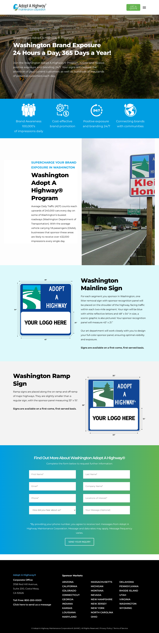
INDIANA (67, 603)
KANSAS (67, 608)
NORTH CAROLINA (102, 612)
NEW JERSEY (99, 603)
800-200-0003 (32, 600)
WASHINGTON (127, 603)
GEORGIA (67, 599)
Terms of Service (121, 628)
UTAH (122, 595)
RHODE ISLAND (128, 590)
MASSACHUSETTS (101, 582)
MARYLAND (69, 616)
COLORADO (69, 590)
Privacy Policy (106, 628)
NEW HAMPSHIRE (101, 599)
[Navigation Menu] (144, 7)
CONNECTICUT (71, 595)
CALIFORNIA (69, 586)
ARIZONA (68, 582)
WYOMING (125, 608)
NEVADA (96, 595)
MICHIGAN (97, 586)
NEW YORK (97, 608)
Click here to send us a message (32, 604)
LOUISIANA (69, 612)
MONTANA (97, 590)
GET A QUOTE (134, 7)
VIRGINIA (124, 599)
